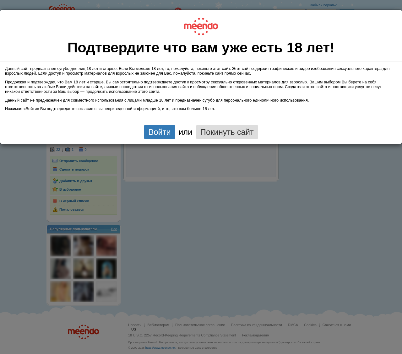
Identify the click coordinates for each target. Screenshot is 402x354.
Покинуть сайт (227, 132)
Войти (159, 132)
